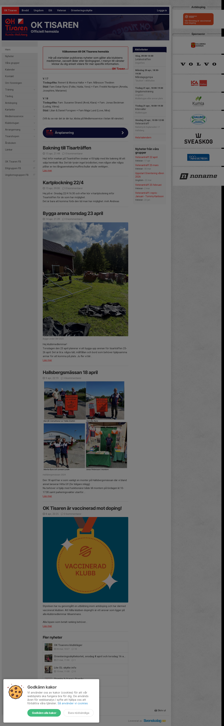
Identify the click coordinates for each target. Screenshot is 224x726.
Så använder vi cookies (73, 703)
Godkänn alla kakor (44, 713)
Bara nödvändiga (78, 713)
